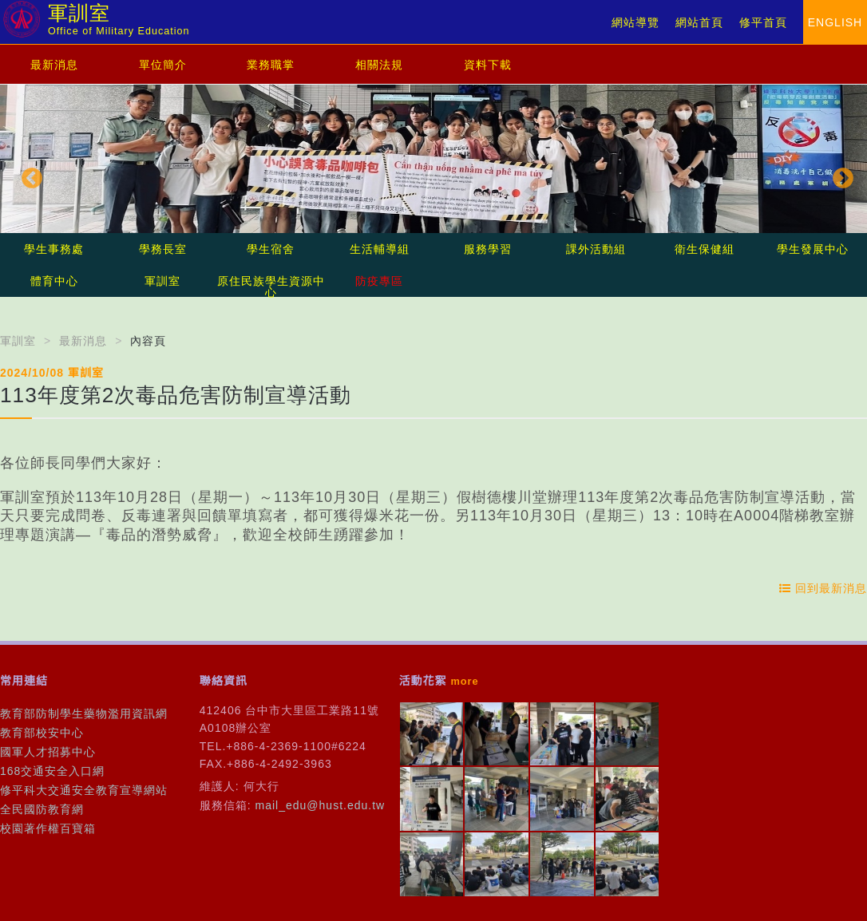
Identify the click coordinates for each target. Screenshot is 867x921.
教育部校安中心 (42, 732)
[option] (433, 175)
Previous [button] (28, 175)
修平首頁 (763, 22)
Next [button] (839, 175)
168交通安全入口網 (52, 771)
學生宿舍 (271, 249)
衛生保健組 (704, 249)
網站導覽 (635, 22)
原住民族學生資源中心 (271, 286)
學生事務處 (54, 249)
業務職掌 (271, 64)
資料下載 (488, 64)
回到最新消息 (823, 588)
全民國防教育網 (42, 809)
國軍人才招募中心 (48, 751)
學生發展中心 (813, 249)
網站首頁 (699, 22)
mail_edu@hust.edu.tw (320, 805)
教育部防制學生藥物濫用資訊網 (84, 713)
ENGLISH (835, 22)
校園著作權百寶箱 (48, 828)
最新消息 (54, 64)
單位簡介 (163, 64)
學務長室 (163, 249)
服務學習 (488, 249)
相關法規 (379, 64)
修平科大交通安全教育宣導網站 (84, 790)
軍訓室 (162, 281)
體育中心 (54, 281)
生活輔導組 (380, 249)
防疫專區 (379, 281)
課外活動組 (596, 249)
